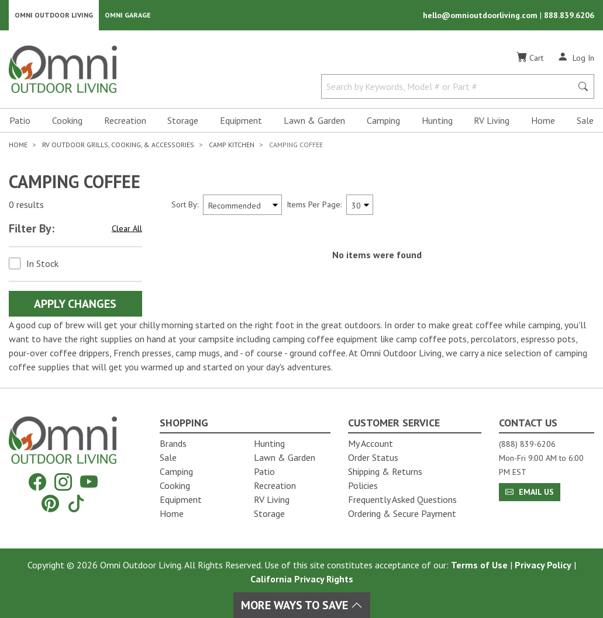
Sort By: (184, 204)
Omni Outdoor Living (54, 15)
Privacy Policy (543, 565)
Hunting (437, 120)
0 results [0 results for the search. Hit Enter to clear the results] (26, 205)
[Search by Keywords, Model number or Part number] (450, 86)
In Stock (42, 263)
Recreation (125, 120)
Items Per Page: (314, 204)
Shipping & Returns (385, 471)
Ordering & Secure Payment (402, 513)
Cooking (67, 120)
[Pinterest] (50, 503)
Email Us (529, 492)
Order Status (373, 457)
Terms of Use (479, 565)
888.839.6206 (569, 15)
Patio (19, 120)
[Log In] (575, 57)
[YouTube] (89, 482)
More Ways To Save (302, 605)
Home (543, 120)
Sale (585, 120)
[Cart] (529, 58)
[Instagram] (63, 482)
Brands (173, 443)
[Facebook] (37, 482)
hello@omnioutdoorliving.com (481, 15)
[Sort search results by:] (242, 205)
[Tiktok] (76, 503)
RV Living (491, 120)
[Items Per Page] (359, 205)
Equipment (241, 120)
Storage (182, 120)
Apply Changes (75, 303)
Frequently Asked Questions (402, 499)
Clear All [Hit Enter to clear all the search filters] (127, 228)
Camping (383, 120)
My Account (370, 443)
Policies (363, 485)
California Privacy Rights (301, 579)
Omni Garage (128, 15)
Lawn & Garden (314, 120)
